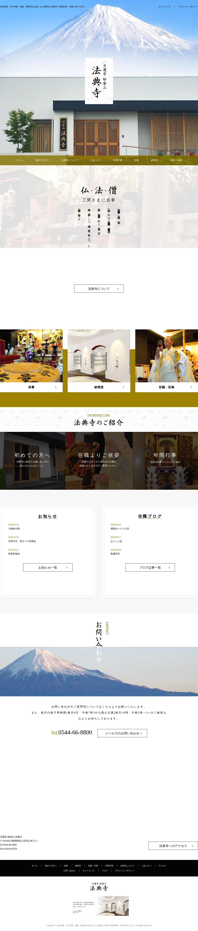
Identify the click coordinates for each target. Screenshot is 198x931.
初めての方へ (42, 160)
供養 (136, 160)
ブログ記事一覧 (150, 567)
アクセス (162, 866)
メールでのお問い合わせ (122, 733)
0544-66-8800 (71, 732)
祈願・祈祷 (176, 160)
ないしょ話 (116, 541)
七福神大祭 (14, 528)
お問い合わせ (69, 871)
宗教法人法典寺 (96, 925)
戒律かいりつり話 (120, 528)
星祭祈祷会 (14, 554)
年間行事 (117, 160)
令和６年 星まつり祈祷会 (22, 541)
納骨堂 (154, 160)
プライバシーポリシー (188, 6)
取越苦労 (115, 554)
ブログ (105, 871)
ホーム (19, 160)
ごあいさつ (95, 160)
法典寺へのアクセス (173, 846)
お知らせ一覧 (47, 567)
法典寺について (69, 160)
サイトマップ (164, 6)
